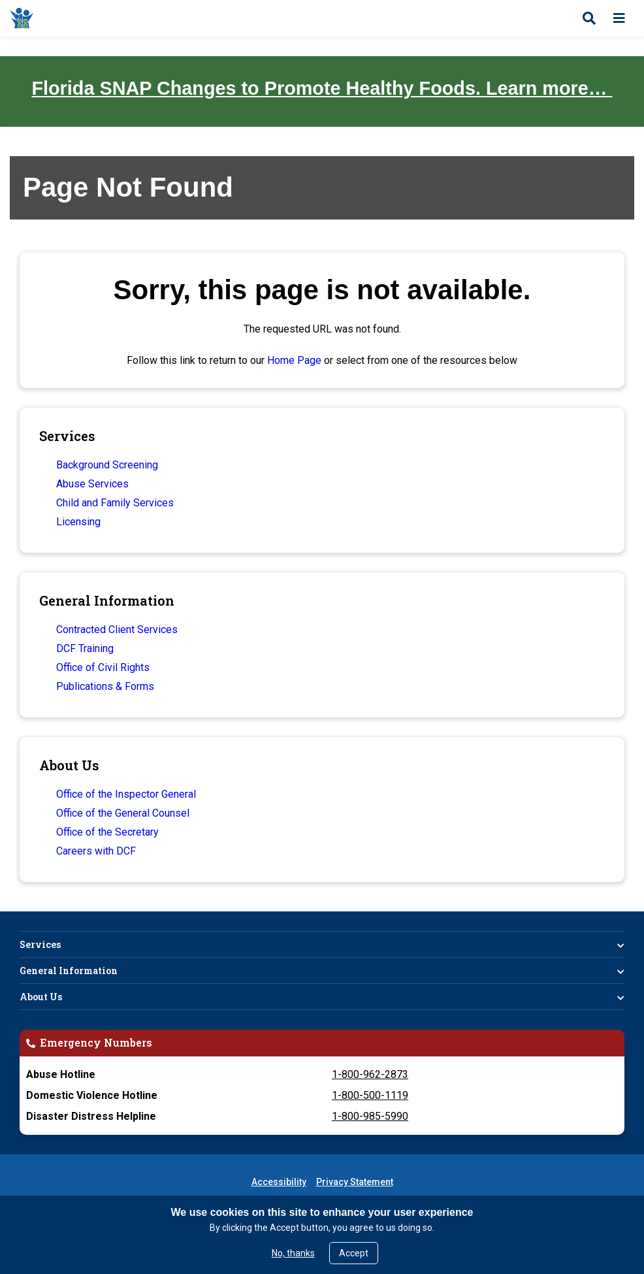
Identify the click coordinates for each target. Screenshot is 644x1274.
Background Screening (107, 465)
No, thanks (293, 1253)
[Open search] (589, 18)
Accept (353, 1253)
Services (40, 944)
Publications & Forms (105, 686)
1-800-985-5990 (370, 1116)
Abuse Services (92, 484)
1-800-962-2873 (370, 1074)
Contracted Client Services (117, 629)
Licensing (78, 521)
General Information (69, 970)
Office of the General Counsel (122, 813)
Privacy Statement (354, 1182)
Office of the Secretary (107, 832)
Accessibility (278, 1182)
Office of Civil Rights (103, 667)
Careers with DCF (96, 851)
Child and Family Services (115, 503)
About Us (41, 996)
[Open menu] (619, 18)
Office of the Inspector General (126, 794)
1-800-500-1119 (370, 1095)
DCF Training (85, 648)
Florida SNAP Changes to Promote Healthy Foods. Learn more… (321, 88)
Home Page (294, 360)
